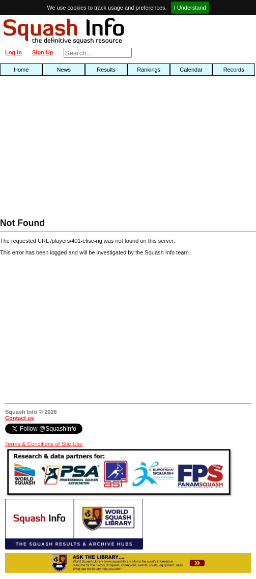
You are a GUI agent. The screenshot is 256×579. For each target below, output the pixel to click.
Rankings (148, 70)
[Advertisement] (82, 149)
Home (21, 70)
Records (233, 70)
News (63, 70)
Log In (13, 52)
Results (106, 70)
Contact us (19, 418)
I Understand (190, 8)
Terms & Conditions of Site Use (43, 444)
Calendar (191, 70)
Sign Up (42, 52)
